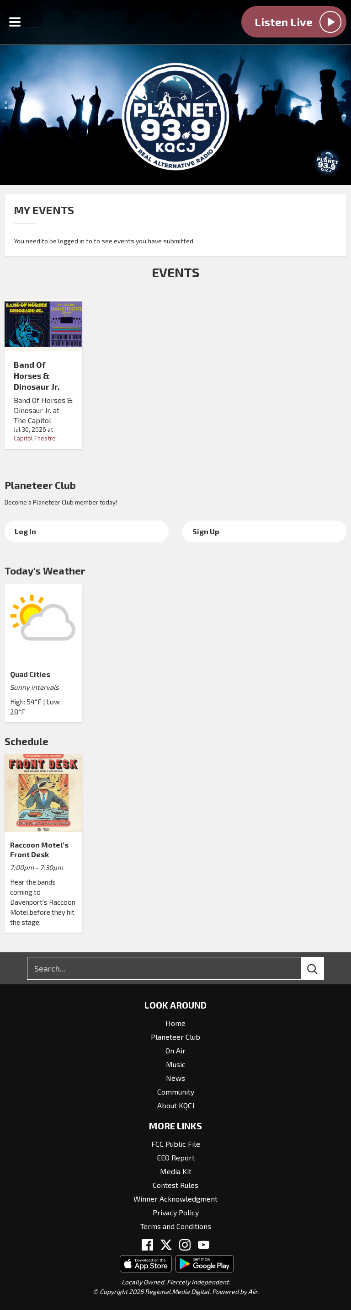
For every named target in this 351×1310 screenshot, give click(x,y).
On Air (175, 1050)
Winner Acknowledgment (175, 1198)
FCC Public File (175, 1143)
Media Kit (175, 1171)
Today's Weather (45, 570)
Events (175, 272)
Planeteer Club (40, 485)
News (175, 1078)
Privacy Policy (176, 1212)
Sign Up (205, 531)
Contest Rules (175, 1185)
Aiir (252, 1291)
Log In (25, 531)
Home (175, 1023)
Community (175, 1091)
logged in (71, 241)
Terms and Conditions (175, 1226)
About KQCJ (175, 1105)
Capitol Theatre (35, 438)
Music (176, 1064)
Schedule (26, 741)
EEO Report (176, 1157)
